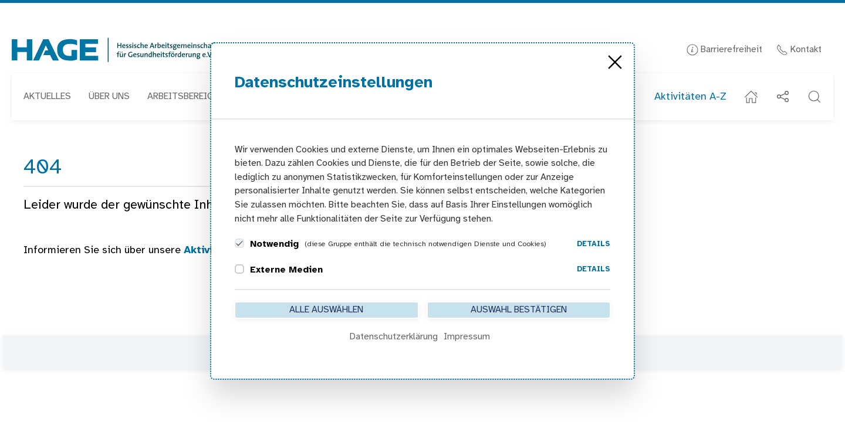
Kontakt (799, 50)
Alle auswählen (326, 310)
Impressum (467, 337)
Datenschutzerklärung (394, 337)
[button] (814, 96)
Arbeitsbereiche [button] (185, 96)
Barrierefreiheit (724, 50)
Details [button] (593, 244)
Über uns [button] (109, 96)
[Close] (615, 62)
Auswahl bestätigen (519, 310)
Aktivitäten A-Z (690, 97)
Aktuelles (47, 96)
